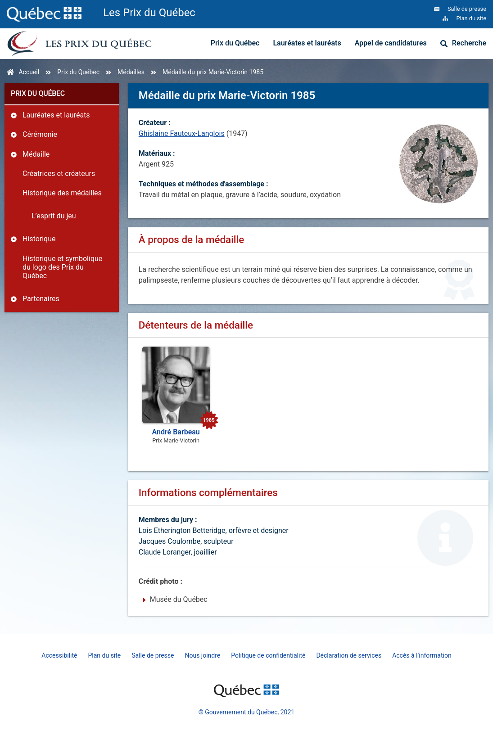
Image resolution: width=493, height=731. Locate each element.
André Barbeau (176, 432)
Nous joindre (202, 655)
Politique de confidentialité (268, 655)
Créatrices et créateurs (59, 173)
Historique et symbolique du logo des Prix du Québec (62, 267)
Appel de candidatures (391, 43)
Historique (39, 239)
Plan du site (104, 655)
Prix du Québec (235, 43)
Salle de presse (152, 655)
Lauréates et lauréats (307, 43)
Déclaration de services (348, 655)
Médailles (131, 72)
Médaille (36, 154)
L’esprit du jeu (54, 216)
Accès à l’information (422, 655)
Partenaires (41, 298)
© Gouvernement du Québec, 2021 (246, 712)
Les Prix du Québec (149, 12)
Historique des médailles (62, 193)
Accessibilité (59, 655)
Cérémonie (40, 134)
